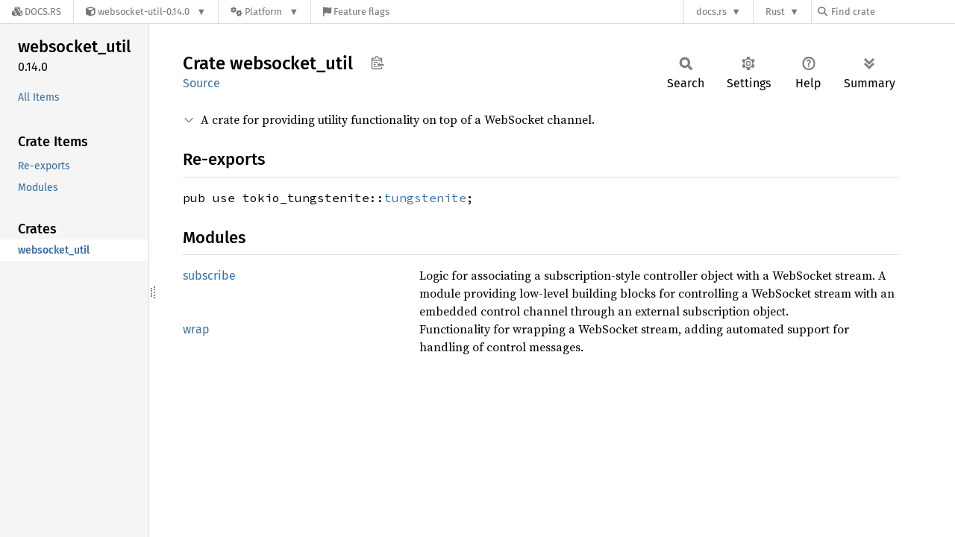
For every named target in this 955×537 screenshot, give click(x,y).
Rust (775, 11)
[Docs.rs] (36, 11)
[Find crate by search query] (892, 11)
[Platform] (264, 11)
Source (201, 83)
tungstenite (425, 197)
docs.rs (711, 11)
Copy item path (377, 62)
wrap (196, 329)
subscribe (209, 275)
